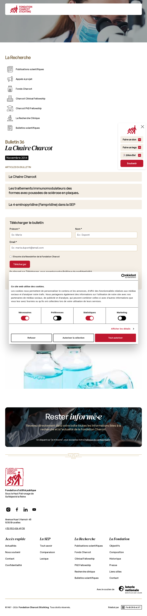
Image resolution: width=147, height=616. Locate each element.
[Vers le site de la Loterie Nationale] (130, 583)
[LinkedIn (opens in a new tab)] (25, 503)
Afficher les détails (120, 328)
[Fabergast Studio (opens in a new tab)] (131, 601)
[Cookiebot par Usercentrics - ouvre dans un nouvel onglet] (123, 276)
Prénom (14, 223)
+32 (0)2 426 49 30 (15, 522)
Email (13, 236)
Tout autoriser (115, 338)
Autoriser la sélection (74, 338)
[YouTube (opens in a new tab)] (34, 503)
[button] (135, 9)
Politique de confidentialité (73, 266)
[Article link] (73, 175)
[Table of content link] (73, 68)
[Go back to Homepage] (21, 9)
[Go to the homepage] (14, 471)
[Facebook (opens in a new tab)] (17, 503)
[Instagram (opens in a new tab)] (8, 503)
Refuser (32, 338)
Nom (78, 223)
